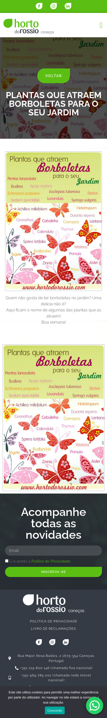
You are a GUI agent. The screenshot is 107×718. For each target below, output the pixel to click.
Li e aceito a (39, 561)
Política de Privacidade (50, 561)
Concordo (54, 710)
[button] (101, 25)
